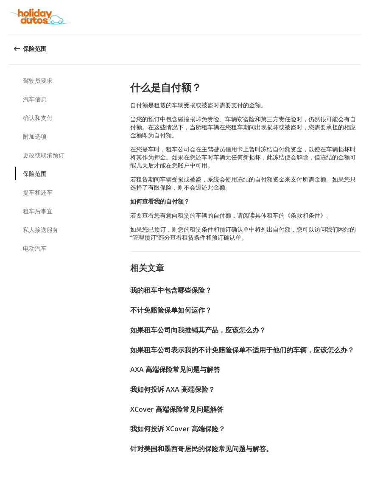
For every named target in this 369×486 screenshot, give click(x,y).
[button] (360, 16)
